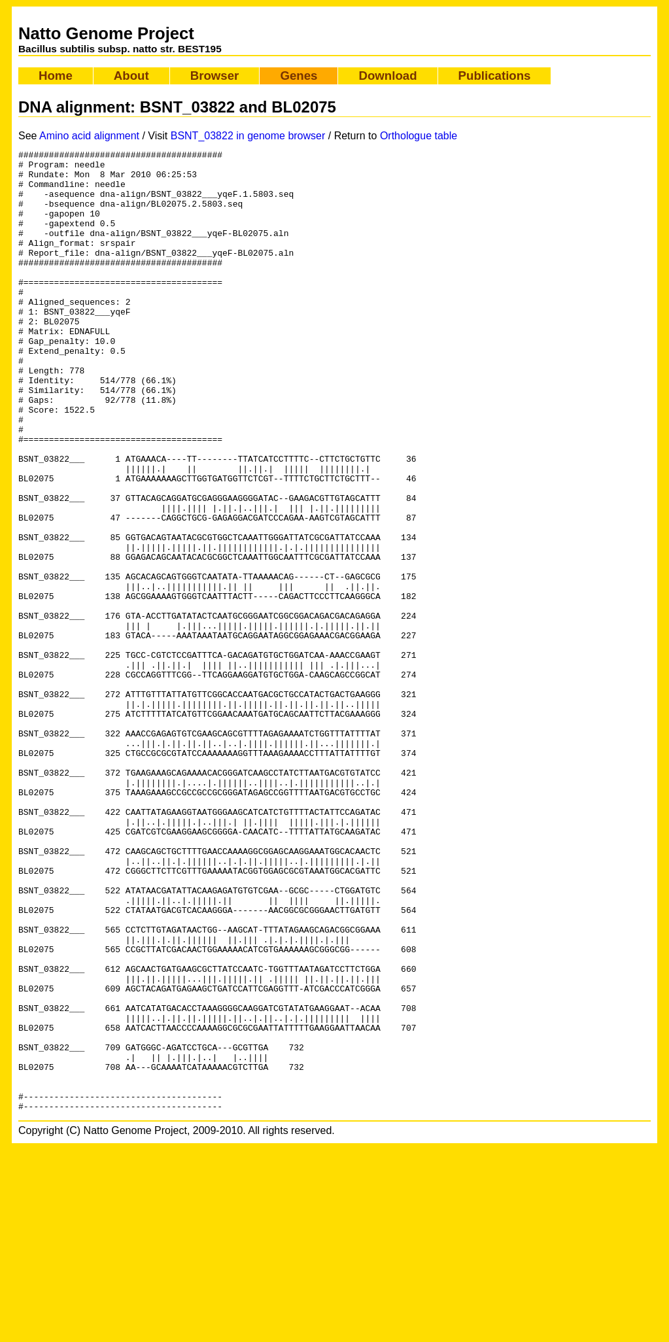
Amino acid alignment (89, 135)
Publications (494, 75)
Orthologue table (418, 135)
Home (56, 75)
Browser (214, 75)
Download (387, 75)
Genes (298, 75)
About (131, 75)
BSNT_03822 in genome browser (248, 135)
